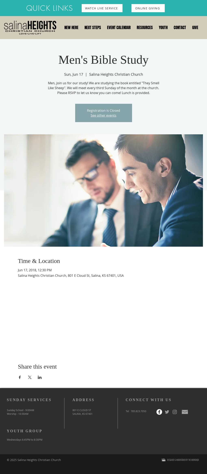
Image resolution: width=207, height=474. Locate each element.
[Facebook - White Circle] (159, 412)
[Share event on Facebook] (20, 377)
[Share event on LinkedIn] (40, 377)
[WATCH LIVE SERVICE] (102, 8)
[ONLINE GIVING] (148, 8)
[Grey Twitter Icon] (167, 412)
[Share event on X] (30, 377)
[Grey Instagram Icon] (175, 412)
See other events (103, 115)
